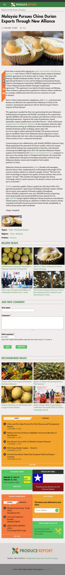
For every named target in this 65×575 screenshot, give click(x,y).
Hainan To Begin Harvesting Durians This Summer (48, 382)
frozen (46, 100)
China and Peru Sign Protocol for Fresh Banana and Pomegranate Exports (33, 425)
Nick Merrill (48, 569)
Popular (45, 418)
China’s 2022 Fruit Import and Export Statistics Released (17, 382)
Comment (6, 315)
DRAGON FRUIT (13, 521)
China (12, 234)
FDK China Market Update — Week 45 (22, 448)
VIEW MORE (32, 464)
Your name (6, 307)
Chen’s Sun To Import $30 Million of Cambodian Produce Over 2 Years (16, 291)
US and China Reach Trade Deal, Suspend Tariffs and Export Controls (31, 455)
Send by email (4, 93)
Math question (8, 334)
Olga (24, 28)
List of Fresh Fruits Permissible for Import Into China (44, 531)
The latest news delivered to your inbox (48, 503)
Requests (23, 502)
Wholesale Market (21, 230)
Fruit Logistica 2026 (11, 482)
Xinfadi (9, 186)
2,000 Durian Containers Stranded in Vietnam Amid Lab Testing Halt (16, 267)
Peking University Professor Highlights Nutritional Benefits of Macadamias (32, 434)
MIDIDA (13, 198)
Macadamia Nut (13, 513)
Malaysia (19, 234)
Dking (36, 167)
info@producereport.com (35, 558)
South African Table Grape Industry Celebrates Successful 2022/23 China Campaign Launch (48, 407)
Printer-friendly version (4, 89)
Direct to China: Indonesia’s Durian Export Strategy (48, 267)
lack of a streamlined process (41, 153)
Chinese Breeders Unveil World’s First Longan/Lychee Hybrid (17, 406)
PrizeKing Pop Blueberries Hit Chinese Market (48, 488)
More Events (17, 486)
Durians (13, 237)
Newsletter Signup (51, 558)
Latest (16, 418)
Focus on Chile (48, 472)
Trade (11, 230)
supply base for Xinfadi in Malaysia (21, 124)
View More (17, 536)
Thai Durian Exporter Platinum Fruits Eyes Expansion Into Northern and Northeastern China (48, 292)
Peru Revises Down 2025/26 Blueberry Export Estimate (29, 441)
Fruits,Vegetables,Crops (16, 530)
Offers (9, 502)
